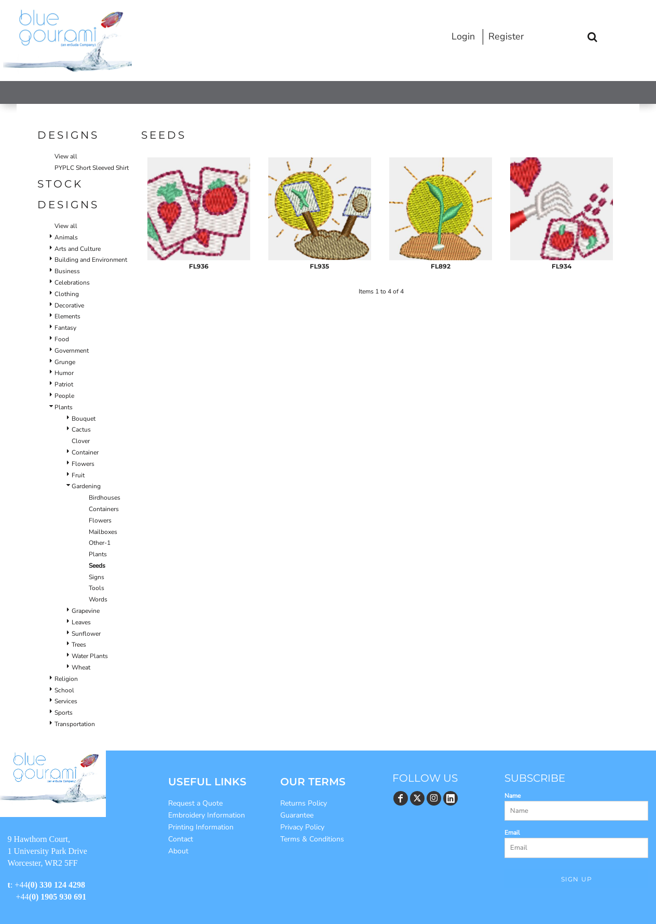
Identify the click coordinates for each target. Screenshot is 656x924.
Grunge (64, 362)
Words (98, 599)
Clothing (66, 294)
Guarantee (296, 815)
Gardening (86, 486)
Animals (66, 237)
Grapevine (86, 611)
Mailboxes (103, 532)
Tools (96, 588)
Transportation (74, 724)
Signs (96, 577)
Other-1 (100, 543)
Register (506, 36)
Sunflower (86, 634)
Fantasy (65, 328)
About (178, 851)
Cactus (81, 429)
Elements (67, 316)
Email (512, 832)
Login (463, 36)
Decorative (69, 305)
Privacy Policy (302, 827)
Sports (63, 712)
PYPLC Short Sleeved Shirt (91, 168)
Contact (180, 839)
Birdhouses (104, 497)
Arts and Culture (77, 249)
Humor (64, 373)
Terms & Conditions (312, 839)
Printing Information (201, 827)
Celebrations (72, 282)
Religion (66, 679)
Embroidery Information (206, 815)
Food (61, 339)
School (64, 690)
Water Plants (90, 656)
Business (67, 271)
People (64, 396)
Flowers (83, 464)
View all (65, 156)
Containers (104, 509)
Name (512, 796)
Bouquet (83, 418)
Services (65, 701)
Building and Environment (90, 260)
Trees (79, 644)
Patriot (63, 384)
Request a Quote (195, 803)
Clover (81, 441)
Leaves (81, 622)
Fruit (78, 475)
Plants (63, 407)
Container (85, 452)
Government (71, 350)
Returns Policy (303, 803)
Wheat (81, 667)
